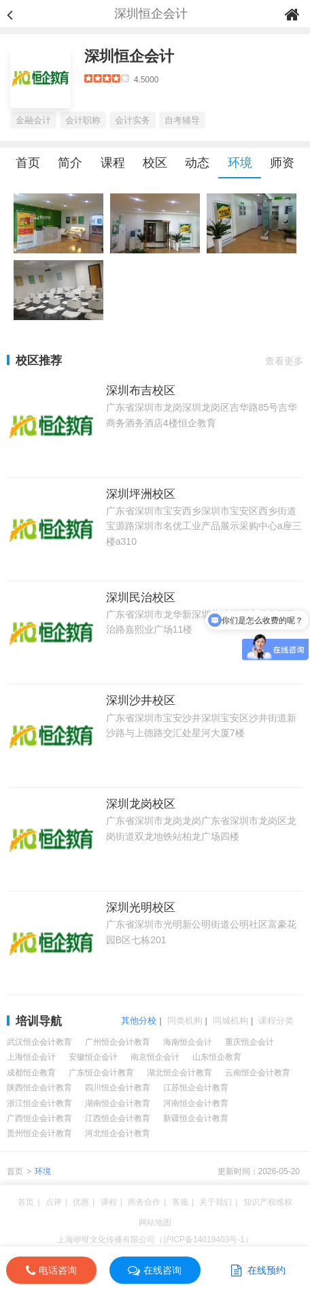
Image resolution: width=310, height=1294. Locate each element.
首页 (28, 163)
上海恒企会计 (31, 1057)
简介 (70, 163)
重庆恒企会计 (249, 1042)
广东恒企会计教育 (101, 1072)
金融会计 (33, 120)
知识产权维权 (267, 1202)
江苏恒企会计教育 (195, 1087)
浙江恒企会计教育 (39, 1103)
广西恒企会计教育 (39, 1118)
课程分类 (276, 1020)
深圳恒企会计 (129, 56)
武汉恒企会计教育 (39, 1042)
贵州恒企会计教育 (39, 1133)
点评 (54, 1202)
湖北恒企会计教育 (179, 1072)
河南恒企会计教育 (195, 1103)
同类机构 (185, 1020)
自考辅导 (182, 120)
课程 (113, 163)
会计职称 (83, 120)
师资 (282, 163)
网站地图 (155, 1222)
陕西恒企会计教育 (39, 1087)
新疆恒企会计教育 (195, 1118)
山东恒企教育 (216, 1057)
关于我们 (215, 1202)
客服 (180, 1202)
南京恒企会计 (155, 1057)
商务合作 (144, 1202)
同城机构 (230, 1020)
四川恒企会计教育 (117, 1087)
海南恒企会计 (187, 1042)
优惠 (81, 1202)
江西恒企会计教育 (117, 1118)
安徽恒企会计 (93, 1057)
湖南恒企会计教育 (117, 1103)
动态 (197, 163)
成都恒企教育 (31, 1072)
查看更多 (284, 361)
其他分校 (138, 1020)
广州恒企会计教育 (117, 1042)
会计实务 (132, 120)
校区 (155, 163)
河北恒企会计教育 (117, 1133)
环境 (240, 163)
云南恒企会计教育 (257, 1072)
